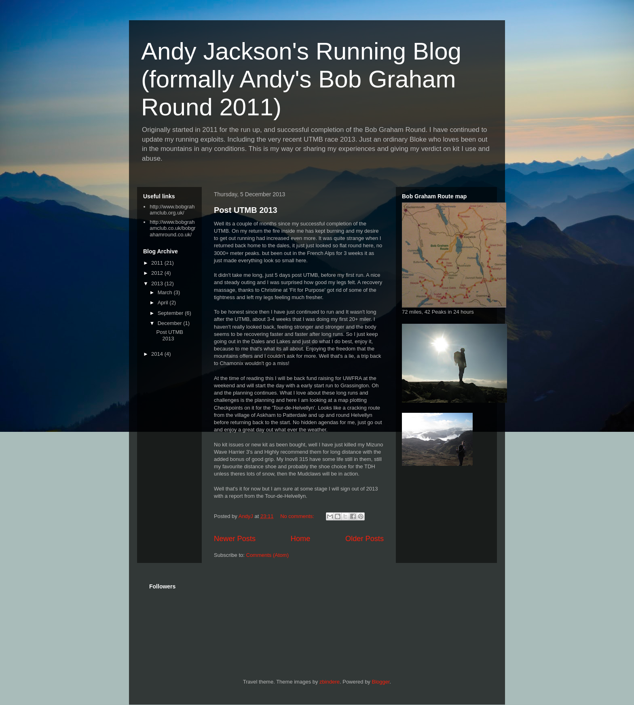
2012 (158, 273)
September (171, 313)
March (166, 292)
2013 (158, 283)
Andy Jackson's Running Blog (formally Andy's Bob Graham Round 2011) (301, 79)
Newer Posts (235, 539)
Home (301, 539)
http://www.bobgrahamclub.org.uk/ (172, 210)
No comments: (297, 516)
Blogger (380, 682)
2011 (158, 263)
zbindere (329, 682)
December (171, 323)
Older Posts (364, 539)
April (164, 302)
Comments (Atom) (267, 555)
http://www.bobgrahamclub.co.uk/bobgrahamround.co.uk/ (172, 228)
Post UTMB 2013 (245, 210)
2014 (158, 354)
